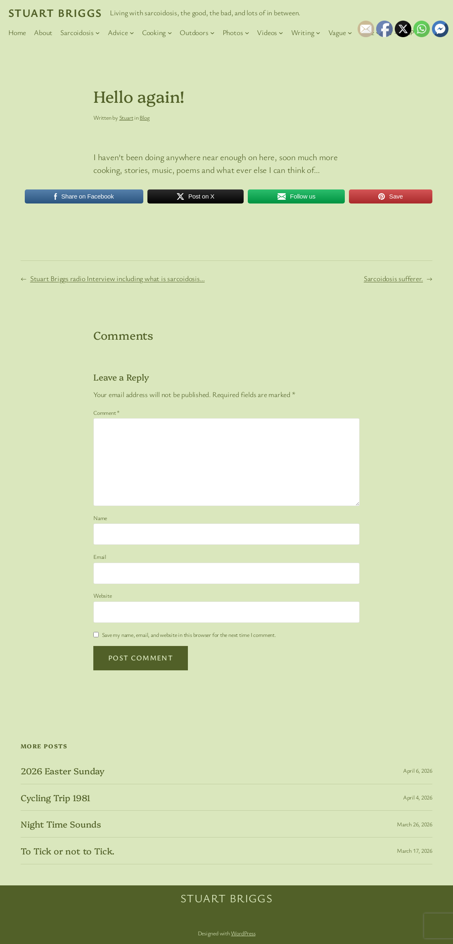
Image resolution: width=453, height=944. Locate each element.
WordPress (243, 933)
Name (100, 518)
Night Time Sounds (61, 824)
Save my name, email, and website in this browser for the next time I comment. (189, 635)
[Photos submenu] (247, 33)
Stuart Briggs (55, 12)
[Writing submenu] (318, 33)
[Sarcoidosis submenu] (97, 33)
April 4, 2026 (417, 797)
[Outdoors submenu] (212, 33)
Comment (106, 412)
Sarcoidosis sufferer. (393, 278)
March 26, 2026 (414, 824)
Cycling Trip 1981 (55, 797)
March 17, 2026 (414, 850)
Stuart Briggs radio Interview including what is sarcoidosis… (117, 278)
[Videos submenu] (281, 33)
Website (102, 595)
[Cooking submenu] (170, 33)
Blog (144, 117)
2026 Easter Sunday (62, 771)
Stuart (126, 117)
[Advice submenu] (132, 33)
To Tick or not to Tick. (67, 851)
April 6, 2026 (417, 770)
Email (99, 557)
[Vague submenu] (350, 33)
